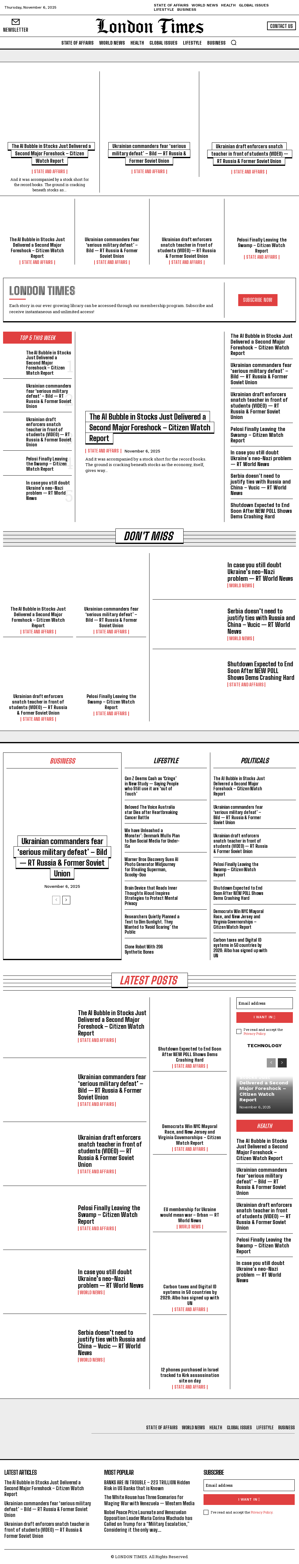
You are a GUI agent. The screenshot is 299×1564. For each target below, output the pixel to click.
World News (240, 585)
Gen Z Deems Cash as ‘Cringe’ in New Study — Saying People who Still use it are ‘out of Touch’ (152, 786)
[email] (264, 1003)
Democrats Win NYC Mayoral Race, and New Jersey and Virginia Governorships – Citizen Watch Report (238, 919)
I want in (264, 1017)
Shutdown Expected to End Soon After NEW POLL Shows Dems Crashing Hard (261, 511)
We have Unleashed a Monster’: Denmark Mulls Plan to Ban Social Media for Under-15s (152, 838)
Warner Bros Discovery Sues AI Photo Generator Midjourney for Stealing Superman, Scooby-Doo (151, 867)
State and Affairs (49, 172)
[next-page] (66, 900)
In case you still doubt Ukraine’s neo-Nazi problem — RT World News (48, 490)
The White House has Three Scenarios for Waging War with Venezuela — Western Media (149, 1500)
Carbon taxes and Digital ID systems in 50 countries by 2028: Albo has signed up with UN (240, 947)
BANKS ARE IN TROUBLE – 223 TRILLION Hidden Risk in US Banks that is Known (147, 1485)
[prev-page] (56, 900)
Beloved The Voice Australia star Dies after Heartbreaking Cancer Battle (151, 812)
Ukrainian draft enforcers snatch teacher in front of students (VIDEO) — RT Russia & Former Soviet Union (249, 153)
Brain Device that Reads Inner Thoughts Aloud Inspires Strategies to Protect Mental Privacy (151, 895)
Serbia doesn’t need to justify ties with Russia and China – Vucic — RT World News (261, 484)
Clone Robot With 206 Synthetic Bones (144, 949)
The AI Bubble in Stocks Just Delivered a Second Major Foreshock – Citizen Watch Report (51, 153)
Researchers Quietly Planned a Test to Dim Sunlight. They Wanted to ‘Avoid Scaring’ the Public (152, 924)
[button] (233, 42)
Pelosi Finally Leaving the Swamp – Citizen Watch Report (261, 245)
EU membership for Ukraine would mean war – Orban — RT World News (189, 1215)
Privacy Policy (254, 1033)
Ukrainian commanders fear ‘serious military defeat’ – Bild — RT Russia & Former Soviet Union (149, 153)
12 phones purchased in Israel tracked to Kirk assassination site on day (189, 1375)
